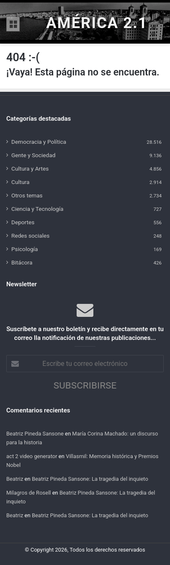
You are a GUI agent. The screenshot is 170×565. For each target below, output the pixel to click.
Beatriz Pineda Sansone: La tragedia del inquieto (90, 479)
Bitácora (21, 262)
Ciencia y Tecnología (37, 208)
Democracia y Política (38, 141)
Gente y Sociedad (33, 155)
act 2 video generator (31, 456)
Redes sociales (30, 235)
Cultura (20, 182)
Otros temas (27, 195)
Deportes (22, 222)
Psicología (24, 249)
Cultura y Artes (30, 168)
